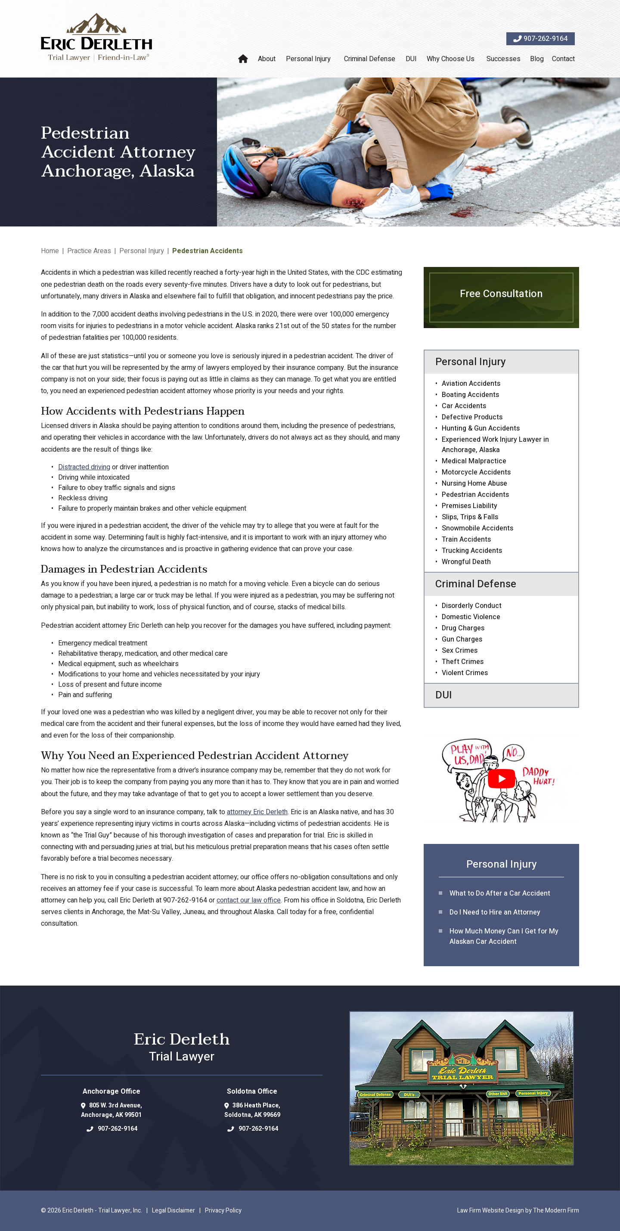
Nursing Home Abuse (474, 483)
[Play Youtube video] (501, 778)
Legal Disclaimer (173, 1210)
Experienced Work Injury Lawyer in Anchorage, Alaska (495, 444)
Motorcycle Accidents (476, 472)
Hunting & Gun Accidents (481, 428)
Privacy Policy (223, 1210)
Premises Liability (469, 506)
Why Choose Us (450, 59)
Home (244, 59)
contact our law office (249, 900)
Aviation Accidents (471, 383)
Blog (537, 59)
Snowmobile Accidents (477, 528)
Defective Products (472, 417)
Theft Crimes (463, 662)
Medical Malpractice (474, 461)
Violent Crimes (465, 673)
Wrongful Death (466, 562)
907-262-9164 (545, 39)
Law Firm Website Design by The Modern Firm (518, 1210)
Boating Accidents (470, 395)
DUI (411, 59)
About (267, 59)
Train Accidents (466, 539)
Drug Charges (463, 628)
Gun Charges (462, 639)
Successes (504, 59)
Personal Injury (308, 59)
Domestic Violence (471, 617)
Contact (563, 59)
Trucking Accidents (472, 551)
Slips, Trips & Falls (470, 517)
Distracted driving (84, 467)
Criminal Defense (369, 59)
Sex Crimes (459, 650)
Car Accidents (464, 406)
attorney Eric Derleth (257, 812)
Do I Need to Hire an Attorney (495, 912)
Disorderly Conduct (472, 606)
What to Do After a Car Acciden (499, 893)
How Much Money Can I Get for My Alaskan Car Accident (504, 936)
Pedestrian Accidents (475, 495)
